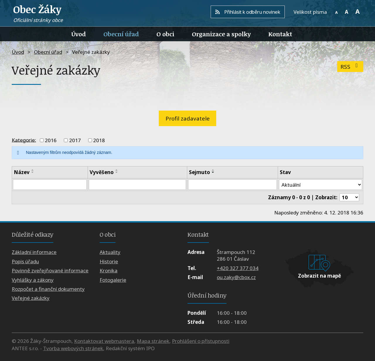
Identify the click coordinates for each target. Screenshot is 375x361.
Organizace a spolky (221, 34)
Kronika (108, 270)
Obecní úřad (121, 34)
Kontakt (280, 34)
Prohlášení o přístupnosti (200, 341)
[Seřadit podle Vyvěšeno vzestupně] (117, 170)
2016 (51, 140)
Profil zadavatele (188, 118)
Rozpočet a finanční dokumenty (48, 289)
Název (22, 172)
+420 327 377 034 (237, 268)
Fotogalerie (113, 279)
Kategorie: (24, 139)
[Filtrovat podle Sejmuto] (232, 184)
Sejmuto (199, 172)
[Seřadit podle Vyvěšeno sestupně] (117, 172)
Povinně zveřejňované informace (50, 270)
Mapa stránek (153, 341)
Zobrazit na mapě (319, 275)
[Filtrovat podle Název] (50, 184)
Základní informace (34, 252)
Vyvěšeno (102, 172)
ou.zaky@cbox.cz (236, 277)
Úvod (78, 34)
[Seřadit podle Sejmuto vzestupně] (213, 170)
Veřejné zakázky (31, 298)
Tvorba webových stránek (73, 348)
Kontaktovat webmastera (104, 341)
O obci (165, 34)
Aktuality (110, 252)
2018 (99, 140)
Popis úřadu (25, 261)
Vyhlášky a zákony (33, 279)
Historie (109, 261)
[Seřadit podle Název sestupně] (33, 172)
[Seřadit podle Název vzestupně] (33, 170)
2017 (75, 140)
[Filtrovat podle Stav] (320, 184)
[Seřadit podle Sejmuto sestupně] (213, 172)
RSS (350, 66)
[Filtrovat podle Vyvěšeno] (137, 184)
